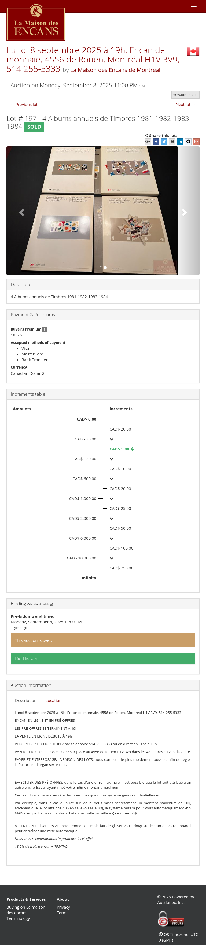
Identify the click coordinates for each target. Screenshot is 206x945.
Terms (63, 912)
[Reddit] (188, 141)
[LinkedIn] (180, 141)
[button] (20, 210)
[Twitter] (164, 141)
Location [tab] (54, 700)
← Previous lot (24, 104)
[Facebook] (156, 141)
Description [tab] (25, 700)
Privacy (63, 907)
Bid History (26, 658)
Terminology (18, 918)
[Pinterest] (172, 141)
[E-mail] (196, 141)
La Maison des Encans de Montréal (115, 69)
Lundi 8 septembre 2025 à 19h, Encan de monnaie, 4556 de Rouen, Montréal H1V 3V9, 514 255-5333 (92, 59)
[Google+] (148, 141)
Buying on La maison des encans (25, 909)
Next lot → (186, 104)
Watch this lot (185, 94)
